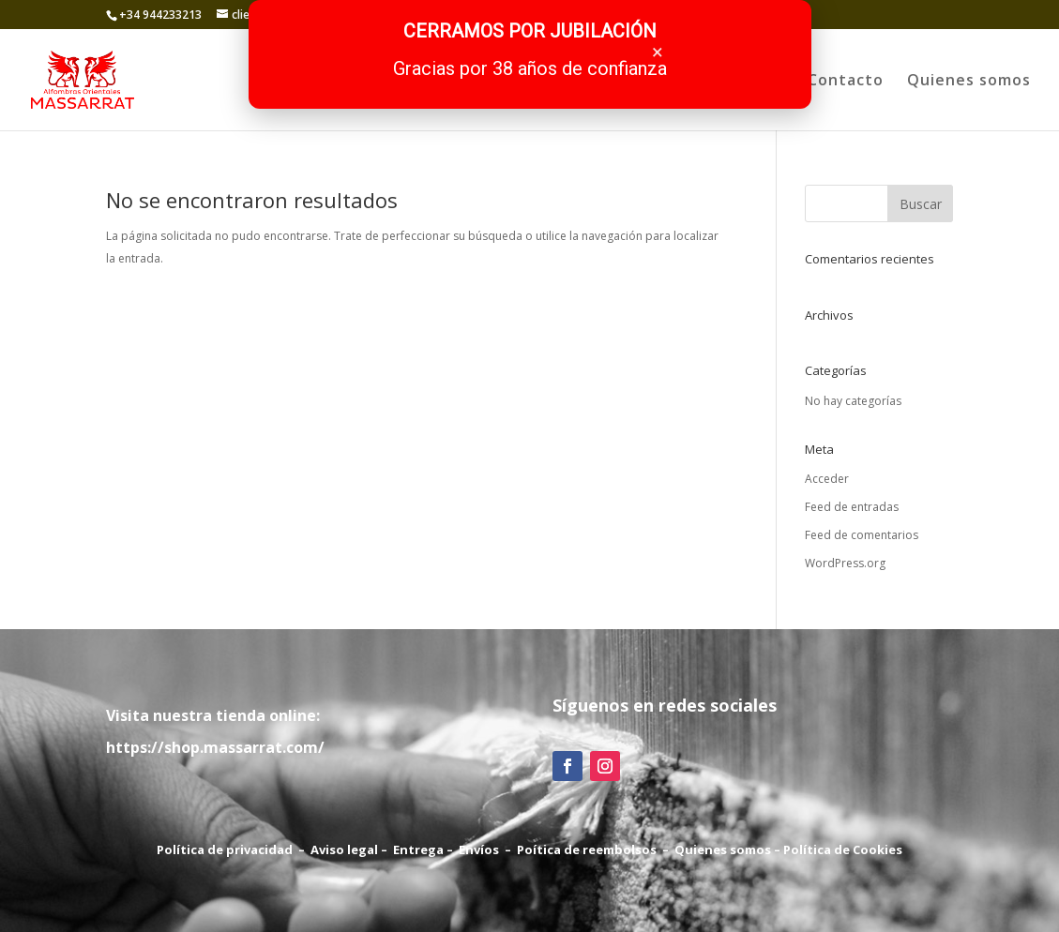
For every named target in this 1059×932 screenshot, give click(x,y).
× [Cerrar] (657, 52)
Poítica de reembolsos (587, 849)
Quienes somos (969, 81)
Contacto (846, 81)
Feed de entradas (852, 507)
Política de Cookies (842, 849)
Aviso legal (344, 849)
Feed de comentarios (861, 535)
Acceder (827, 479)
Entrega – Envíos (446, 849)
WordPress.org (845, 563)
